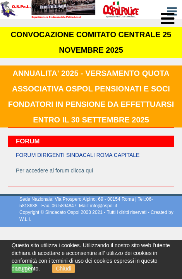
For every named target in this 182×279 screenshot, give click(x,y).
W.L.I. (25, 219)
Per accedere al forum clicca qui (54, 170)
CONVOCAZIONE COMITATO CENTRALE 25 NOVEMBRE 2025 (91, 42)
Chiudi (63, 268)
